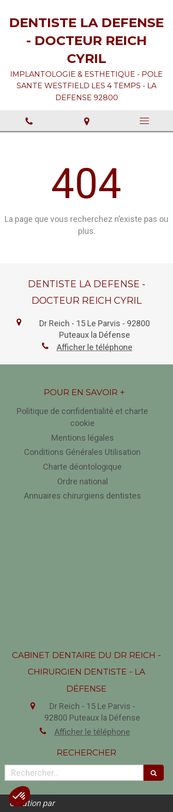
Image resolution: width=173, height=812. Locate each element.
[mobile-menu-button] (144, 121)
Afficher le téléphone (94, 347)
